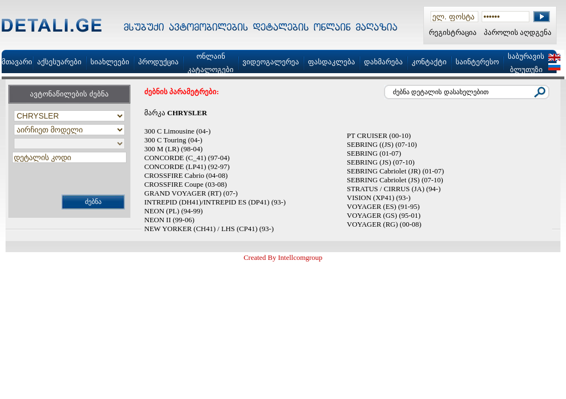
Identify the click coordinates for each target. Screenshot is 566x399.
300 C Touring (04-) (173, 140)
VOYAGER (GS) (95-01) (384, 215)
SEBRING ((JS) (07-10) (382, 144)
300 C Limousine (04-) (177, 131)
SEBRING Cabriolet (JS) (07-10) (395, 180)
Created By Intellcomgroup (283, 257)
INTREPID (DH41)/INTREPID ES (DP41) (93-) (215, 202)
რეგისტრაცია (453, 32)
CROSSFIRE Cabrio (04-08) (186, 175)
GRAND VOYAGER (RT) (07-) (190, 193)
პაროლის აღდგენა (518, 32)
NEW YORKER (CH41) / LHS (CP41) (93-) (209, 228)
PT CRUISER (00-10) (379, 135)
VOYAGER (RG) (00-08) (384, 224)
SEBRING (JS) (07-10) (381, 162)
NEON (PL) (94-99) (173, 211)
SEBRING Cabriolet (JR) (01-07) (395, 171)
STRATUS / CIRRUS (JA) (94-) (394, 189)
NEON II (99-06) (169, 220)
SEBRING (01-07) (374, 153)
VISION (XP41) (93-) (379, 197)
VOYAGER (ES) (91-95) (383, 206)
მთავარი (17, 62)
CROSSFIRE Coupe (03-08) (185, 184)
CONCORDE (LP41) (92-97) (187, 166)
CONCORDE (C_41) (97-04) (187, 158)
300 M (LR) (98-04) (173, 149)
